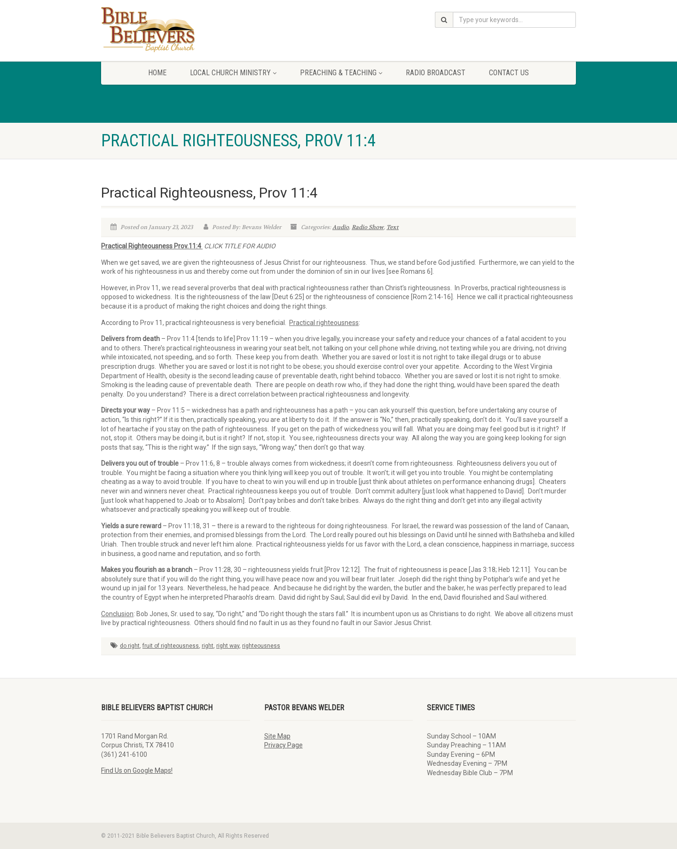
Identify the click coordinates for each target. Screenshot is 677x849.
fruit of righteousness (170, 646)
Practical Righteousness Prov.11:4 (152, 246)
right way (227, 646)
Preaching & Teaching (341, 72)
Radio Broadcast (435, 72)
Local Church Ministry (233, 72)
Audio (340, 227)
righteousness (261, 646)
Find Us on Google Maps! (137, 770)
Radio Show (368, 227)
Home (157, 72)
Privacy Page (283, 745)
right (207, 646)
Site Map (277, 736)
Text (392, 227)
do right (130, 646)
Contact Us (509, 72)
